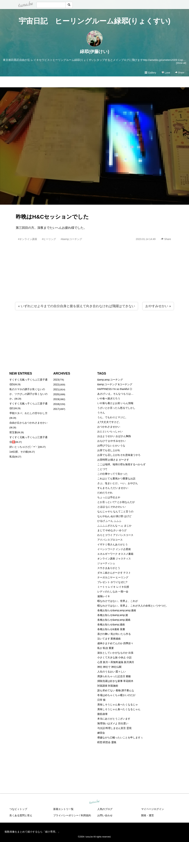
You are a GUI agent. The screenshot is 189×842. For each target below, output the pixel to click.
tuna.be (94, 802)
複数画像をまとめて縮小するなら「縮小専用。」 (32, 831)
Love (165, 72)
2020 (56, 394)
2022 (56, 384)
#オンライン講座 (27, 239)
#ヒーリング (49, 239)
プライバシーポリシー (66, 815)
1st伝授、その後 (18, 451)
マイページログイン (152, 809)
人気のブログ (105, 809)
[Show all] (181, 63)
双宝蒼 (13, 432)
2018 (56, 404)
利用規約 (86, 815)
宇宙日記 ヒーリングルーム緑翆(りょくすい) (95, 21)
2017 (56, 409)
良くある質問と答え (20, 815)
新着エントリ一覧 (63, 809)
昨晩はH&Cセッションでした (52, 217)
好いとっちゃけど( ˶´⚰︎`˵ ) (24, 446)
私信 (11, 456)
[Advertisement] (94, 279)
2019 (56, 399)
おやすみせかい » (158, 306)
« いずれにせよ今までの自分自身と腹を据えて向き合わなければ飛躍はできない (76, 306)
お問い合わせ (105, 815)
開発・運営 (147, 815)
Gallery (150, 72)
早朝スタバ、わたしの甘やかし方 (28, 413)
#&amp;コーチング (71, 239)
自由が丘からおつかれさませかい (28, 422)
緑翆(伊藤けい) (94, 51)
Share (179, 72)
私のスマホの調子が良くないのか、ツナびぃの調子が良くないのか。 (28, 394)
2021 (56, 389)
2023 (56, 379)
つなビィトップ (18, 809)
